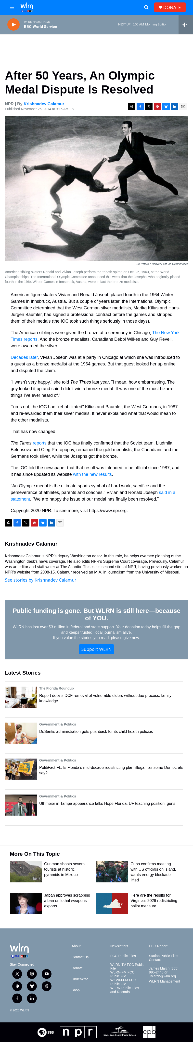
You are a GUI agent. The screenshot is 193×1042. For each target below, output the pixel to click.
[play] (13, 24)
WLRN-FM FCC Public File (122, 974)
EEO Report (158, 946)
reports (39, 443)
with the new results (92, 474)
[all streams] (186, 24)
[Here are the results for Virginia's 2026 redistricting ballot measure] (112, 903)
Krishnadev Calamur (44, 104)
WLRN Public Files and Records (124, 990)
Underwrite (80, 979)
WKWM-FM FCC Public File (123, 982)
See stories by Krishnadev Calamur (40, 580)
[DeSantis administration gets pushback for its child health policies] (21, 733)
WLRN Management (164, 981)
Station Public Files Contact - (163, 958)
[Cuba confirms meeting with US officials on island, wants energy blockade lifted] (112, 871)
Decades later (24, 357)
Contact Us (80, 957)
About (76, 946)
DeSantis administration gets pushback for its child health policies (96, 731)
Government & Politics (57, 724)
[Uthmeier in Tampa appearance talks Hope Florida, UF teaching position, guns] (21, 805)
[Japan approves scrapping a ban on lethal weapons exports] (26, 903)
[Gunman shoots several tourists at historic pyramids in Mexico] (26, 871)
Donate (77, 968)
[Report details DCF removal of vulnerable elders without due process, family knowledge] (21, 697)
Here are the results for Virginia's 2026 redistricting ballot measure (153, 900)
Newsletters (119, 946)
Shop (76, 990)
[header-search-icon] (146, 7)
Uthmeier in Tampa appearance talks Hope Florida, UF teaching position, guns (107, 803)
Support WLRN (96, 649)
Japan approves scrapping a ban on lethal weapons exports (67, 900)
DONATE (172, 7)
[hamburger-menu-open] (12, 7)
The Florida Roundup (56, 688)
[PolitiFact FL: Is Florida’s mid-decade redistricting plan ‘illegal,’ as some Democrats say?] (21, 769)
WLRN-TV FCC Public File (127, 967)
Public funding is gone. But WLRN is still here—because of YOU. (96, 614)
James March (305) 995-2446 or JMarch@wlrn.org (164, 972)
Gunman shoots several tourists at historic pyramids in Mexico (65, 869)
